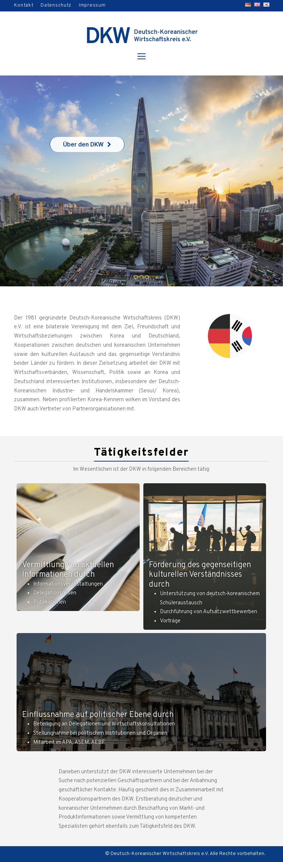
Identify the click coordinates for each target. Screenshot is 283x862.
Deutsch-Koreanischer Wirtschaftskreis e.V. (160, 854)
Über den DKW (87, 144)
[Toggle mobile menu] (141, 57)
